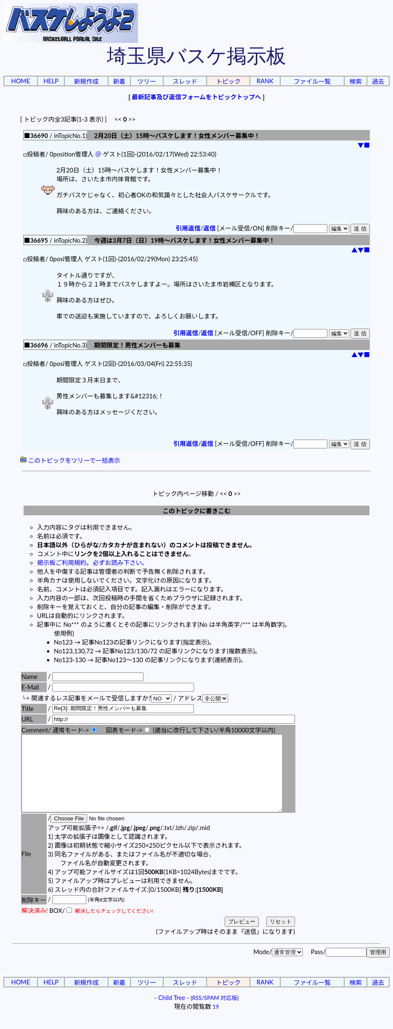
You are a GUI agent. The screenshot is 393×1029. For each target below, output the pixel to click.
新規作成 (86, 81)
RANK (265, 81)
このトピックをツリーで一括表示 (70, 460)
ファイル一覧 (312, 81)
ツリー (147, 81)
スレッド (185, 81)
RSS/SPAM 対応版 (214, 1013)
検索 (355, 81)
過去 (378, 81)
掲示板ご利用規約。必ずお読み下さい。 (92, 562)
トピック (228, 81)
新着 (119, 81)
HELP (50, 81)
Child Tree (171, 1012)
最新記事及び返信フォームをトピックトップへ (196, 97)
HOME (20, 81)
